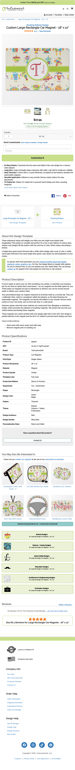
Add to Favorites (12, 196)
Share (56, 196)
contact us (11, 269)
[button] (71, 9)
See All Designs (13, 723)
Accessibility (56, 759)
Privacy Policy (29, 759)
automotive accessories (54, 459)
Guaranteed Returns (14, 706)
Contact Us (37, 440)
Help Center (69, 15)
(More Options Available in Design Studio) (34, 142)
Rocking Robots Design (38, 25)
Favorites (58, 15)
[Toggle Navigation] (63, 9)
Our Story (10, 674)
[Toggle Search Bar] (67, 9)
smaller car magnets (23, 459)
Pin (67, 196)
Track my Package (14, 710)
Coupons (17, 759)
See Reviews (37, 31)
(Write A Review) (65, 605)
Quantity (7, 132)
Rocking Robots (57, 218)
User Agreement (43, 759)
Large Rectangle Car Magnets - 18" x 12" (19, 218)
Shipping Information (15, 703)
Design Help (11, 727)
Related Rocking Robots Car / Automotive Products (37, 524)
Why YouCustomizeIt (15, 678)
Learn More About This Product (15, 188)
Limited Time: (37, 2)
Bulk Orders (11, 734)
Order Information (13, 699)
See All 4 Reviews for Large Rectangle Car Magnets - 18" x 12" (37, 620)
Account (48, 15)
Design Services (13, 731)
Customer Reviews (14, 681)
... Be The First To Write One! (57, 611)
